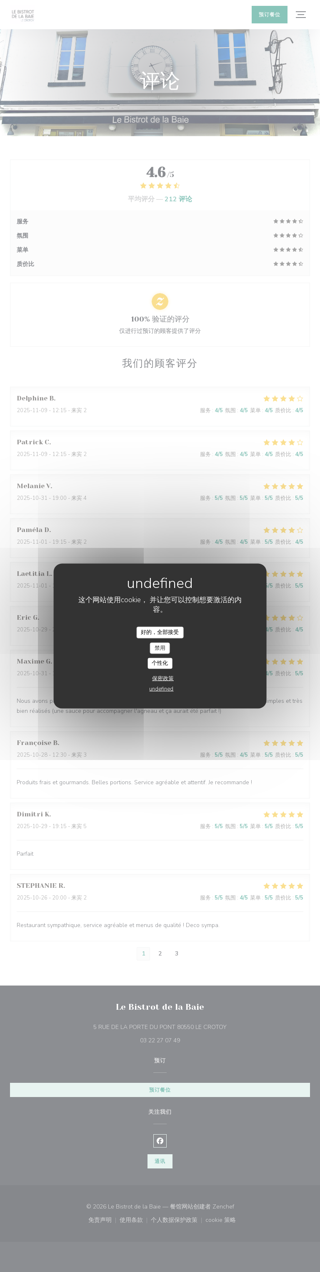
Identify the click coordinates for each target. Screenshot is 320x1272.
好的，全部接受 (160, 632)
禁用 (160, 647)
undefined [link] (161, 688)
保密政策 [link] (163, 678)
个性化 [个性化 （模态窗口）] (160, 663)
